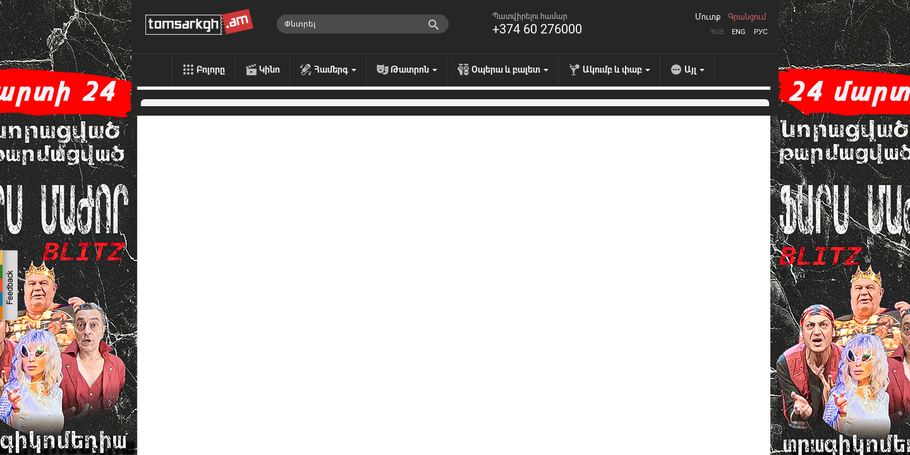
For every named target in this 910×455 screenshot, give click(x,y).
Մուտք (707, 17)
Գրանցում (747, 17)
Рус (761, 32)
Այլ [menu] (694, 69)
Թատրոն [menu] (414, 69)
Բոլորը (211, 69)
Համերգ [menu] (335, 69)
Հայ (717, 32)
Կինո (269, 69)
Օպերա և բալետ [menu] (510, 69)
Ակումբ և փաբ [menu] (616, 69)
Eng (739, 32)
